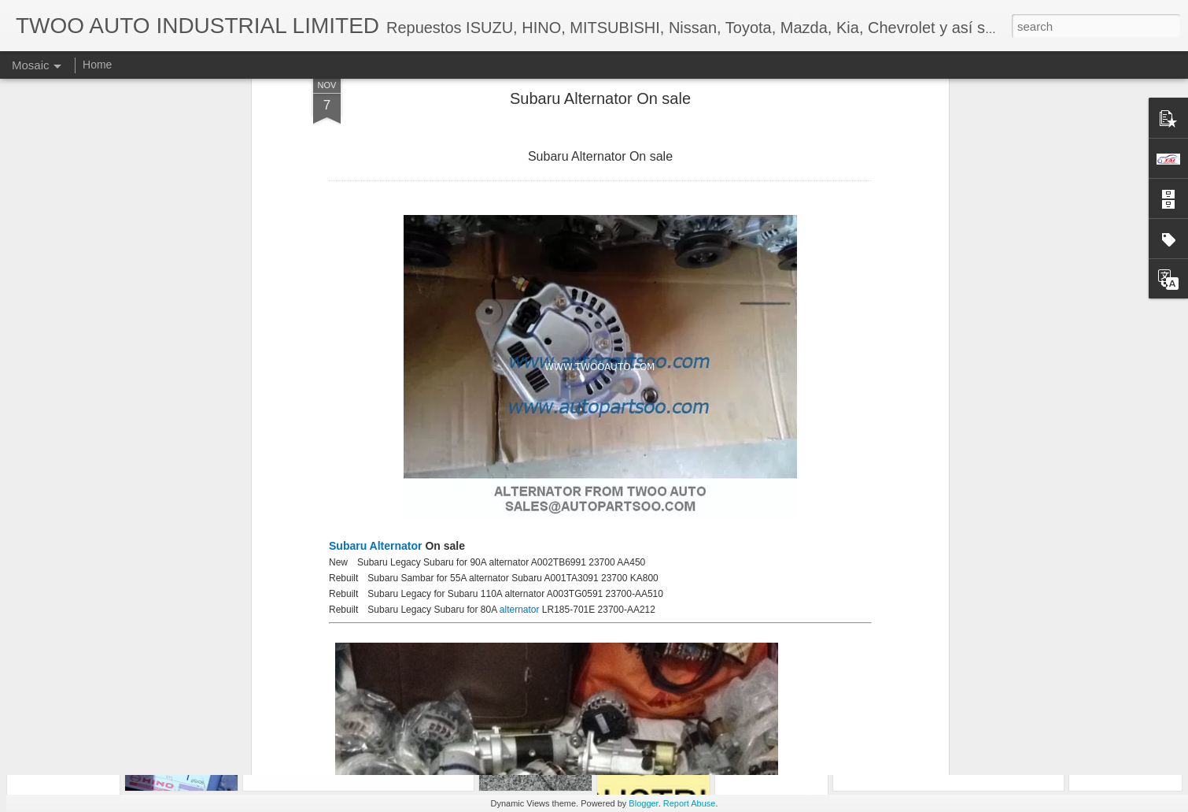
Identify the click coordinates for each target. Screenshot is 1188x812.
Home (97, 64)
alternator (521, 464)
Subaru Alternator (375, 401)
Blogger (643, 803)
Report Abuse (689, 803)
